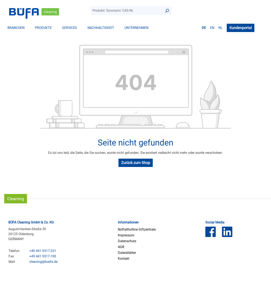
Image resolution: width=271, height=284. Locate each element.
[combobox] (126, 10)
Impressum (126, 235)
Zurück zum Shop (135, 163)
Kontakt (123, 259)
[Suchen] (167, 10)
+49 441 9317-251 (42, 251)
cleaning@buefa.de (43, 262)
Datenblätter (127, 253)
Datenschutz (127, 241)
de (204, 27)
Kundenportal (240, 28)
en (212, 27)
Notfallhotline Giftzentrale (137, 229)
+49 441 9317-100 (42, 256)
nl (220, 27)
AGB (121, 247)
